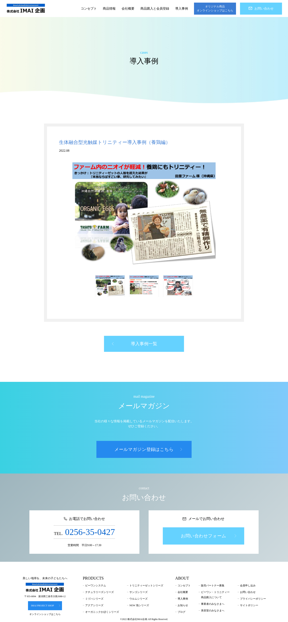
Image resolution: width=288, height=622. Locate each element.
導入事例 (181, 8)
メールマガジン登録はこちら (148, 449)
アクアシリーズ (94, 605)
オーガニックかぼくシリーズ (102, 611)
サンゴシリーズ (138, 592)
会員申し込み (248, 585)
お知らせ (183, 605)
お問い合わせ (261, 8)
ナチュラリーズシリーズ (99, 592)
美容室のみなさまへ (212, 610)
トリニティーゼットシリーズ (146, 585)
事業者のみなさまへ (212, 603)
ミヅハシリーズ (94, 598)
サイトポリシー (249, 605)
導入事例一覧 (134, 343)
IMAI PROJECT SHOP (45, 605)
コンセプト (89, 8)
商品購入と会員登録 (154, 8)
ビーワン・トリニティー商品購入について (215, 595)
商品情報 (109, 8)
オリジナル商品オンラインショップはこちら (215, 8)
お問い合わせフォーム (208, 535)
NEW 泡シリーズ (139, 605)
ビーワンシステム (95, 585)
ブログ (181, 611)
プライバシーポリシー (253, 598)
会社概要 (128, 8)
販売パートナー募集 (212, 585)
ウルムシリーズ (138, 598)
